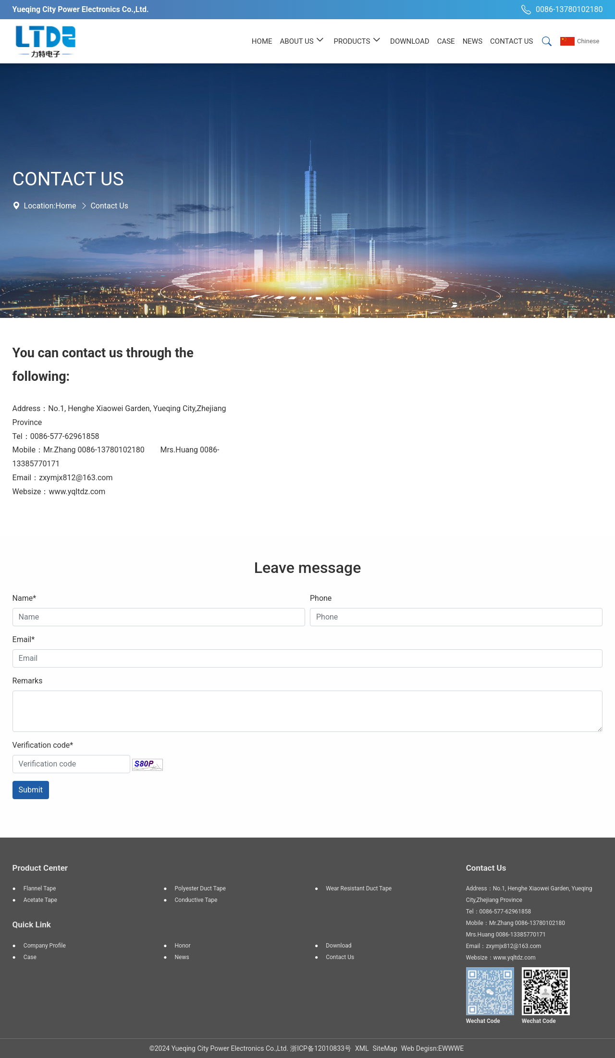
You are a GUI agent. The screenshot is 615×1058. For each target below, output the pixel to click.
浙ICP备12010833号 (320, 1048)
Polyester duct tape (200, 888)
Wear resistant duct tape (359, 888)
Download (338, 945)
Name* (24, 598)
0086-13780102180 (561, 9)
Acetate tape (40, 900)
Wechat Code (483, 1021)
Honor (183, 945)
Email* (23, 639)
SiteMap (384, 1048)
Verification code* (43, 745)
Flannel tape (40, 888)
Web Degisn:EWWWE (432, 1048)
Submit (31, 789)
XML (362, 1048)
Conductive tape (196, 900)
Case (30, 957)
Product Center (40, 868)
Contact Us (109, 205)
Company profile (45, 945)
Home (65, 205)
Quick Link (31, 924)
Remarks (27, 680)
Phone (321, 598)
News (182, 957)
